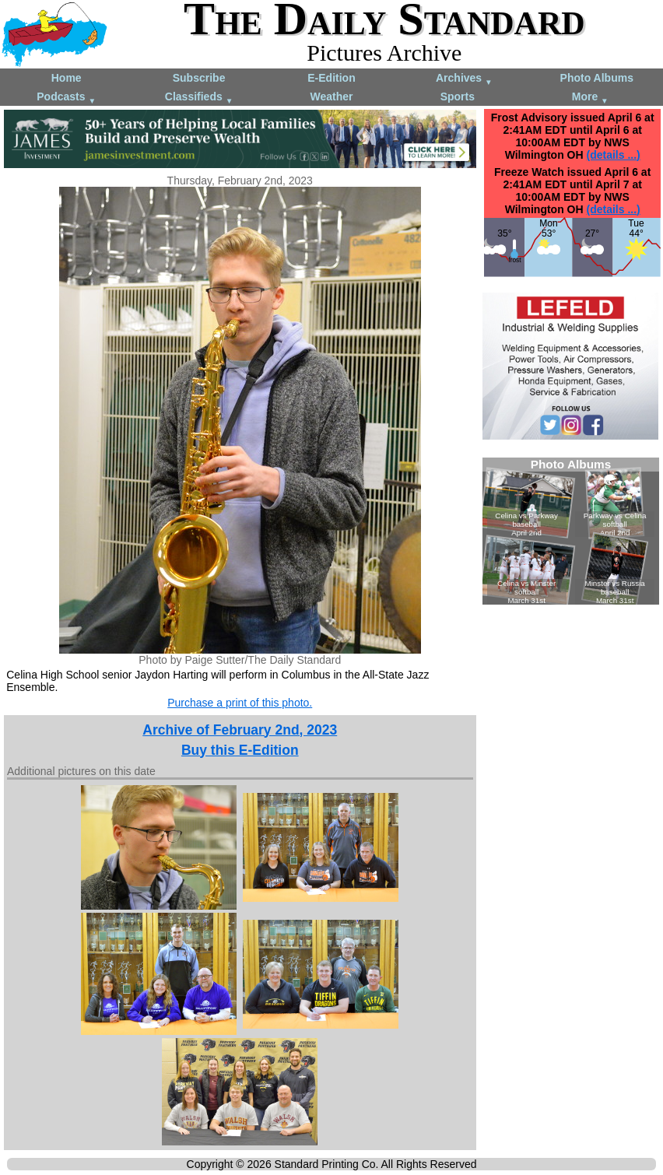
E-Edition (331, 78)
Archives (464, 79)
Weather (331, 96)
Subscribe (199, 78)
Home (66, 78)
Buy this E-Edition (240, 750)
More (590, 97)
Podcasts (66, 97)
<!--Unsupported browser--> (570, 531)
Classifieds (199, 97)
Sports (457, 96)
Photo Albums (596, 78)
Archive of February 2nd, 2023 (239, 730)
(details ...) (613, 155)
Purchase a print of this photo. (239, 702)
